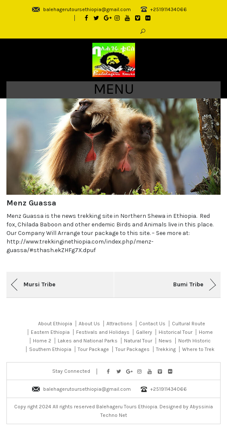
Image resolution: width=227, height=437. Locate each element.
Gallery (144, 332)
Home (206, 332)
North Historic (194, 341)
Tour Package (93, 349)
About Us (89, 324)
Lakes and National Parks (88, 341)
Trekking (166, 349)
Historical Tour (175, 332)
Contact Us (152, 324)
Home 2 (42, 341)
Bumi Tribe (188, 284)
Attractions (119, 324)
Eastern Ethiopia (50, 332)
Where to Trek (198, 349)
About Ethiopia (55, 324)
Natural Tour (138, 341)
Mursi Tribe (40, 284)
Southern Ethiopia (50, 349)
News (165, 341)
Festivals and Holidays (103, 332)
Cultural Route (188, 324)
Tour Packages (132, 349)
